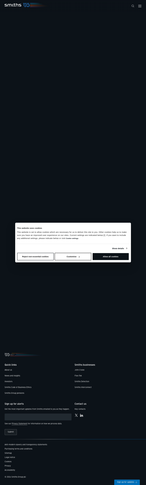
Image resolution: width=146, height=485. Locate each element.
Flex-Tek (78, 376)
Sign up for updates (127, 482)
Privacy (8, 466)
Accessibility (10, 470)
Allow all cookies (110, 256)
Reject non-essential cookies (35, 256)
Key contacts (80, 409)
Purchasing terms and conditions (18, 449)
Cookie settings (72, 238)
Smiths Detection (82, 382)
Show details (118, 248)
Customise (73, 256)
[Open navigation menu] (139, 6)
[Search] (133, 6)
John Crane (79, 370)
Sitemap (8, 453)
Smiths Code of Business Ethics (18, 387)
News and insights (12, 376)
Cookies (8, 462)
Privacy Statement (19, 424)
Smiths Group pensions (14, 393)
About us (8, 370)
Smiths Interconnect (83, 387)
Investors (8, 382)
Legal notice (10, 457)
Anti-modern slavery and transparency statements (26, 445)
